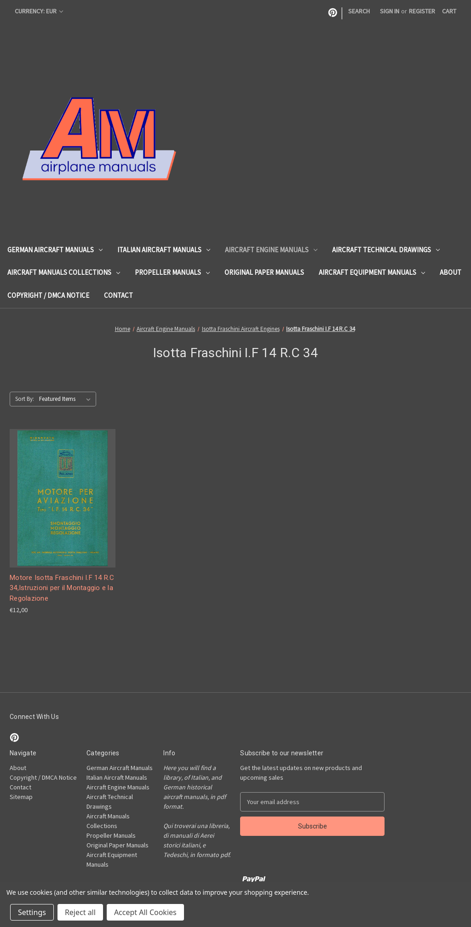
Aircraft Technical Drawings (386, 249)
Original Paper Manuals (264, 272)
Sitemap (21, 797)
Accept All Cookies (145, 912)
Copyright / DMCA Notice (48, 295)
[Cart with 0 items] (449, 11)
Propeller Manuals (172, 272)
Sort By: (24, 399)
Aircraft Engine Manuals (271, 249)
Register (422, 11)
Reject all (80, 912)
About (450, 272)
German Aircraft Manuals (55, 249)
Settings (32, 912)
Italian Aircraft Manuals (163, 249)
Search (359, 11)
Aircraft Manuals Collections (63, 272)
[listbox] (67, 399)
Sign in (389, 11)
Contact (118, 295)
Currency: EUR (39, 11)
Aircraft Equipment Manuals (372, 272)
